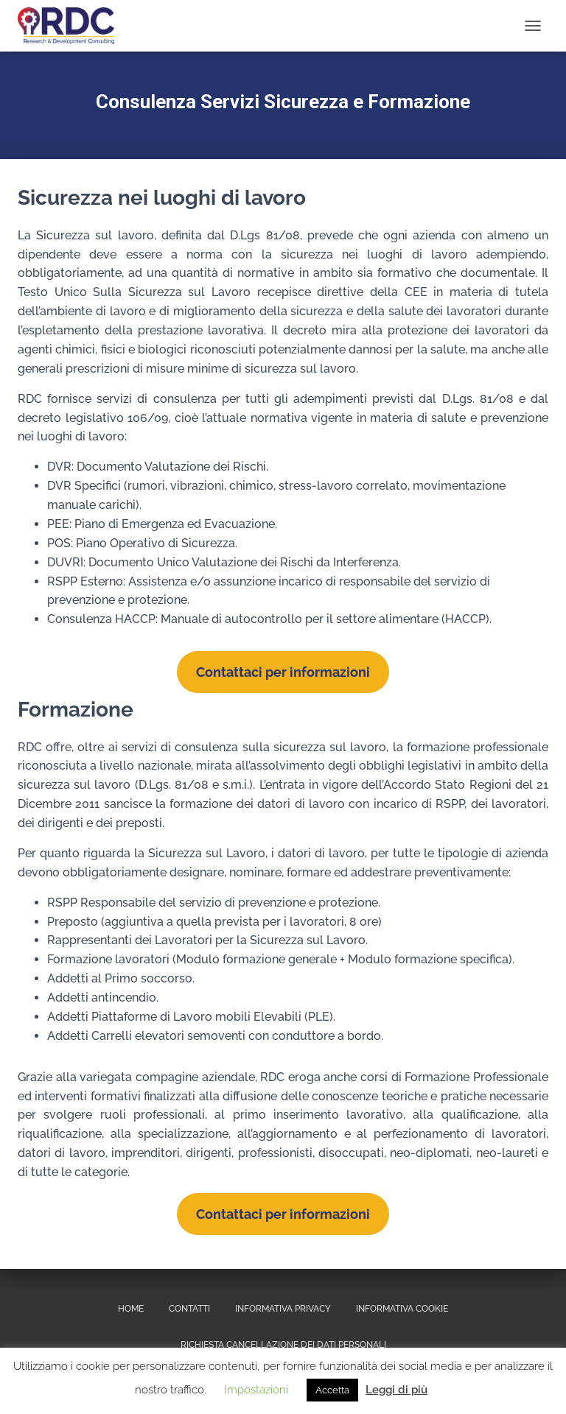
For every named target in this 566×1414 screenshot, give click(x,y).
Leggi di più (396, 1389)
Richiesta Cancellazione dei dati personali (283, 1345)
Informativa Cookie (402, 1309)
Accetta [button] (332, 1390)
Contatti (189, 1309)
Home (131, 1309)
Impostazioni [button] (256, 1389)
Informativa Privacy (283, 1309)
